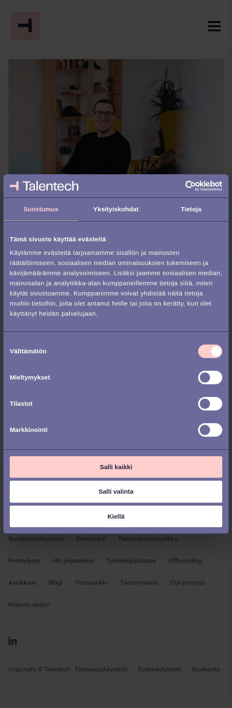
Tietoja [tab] (191, 209)
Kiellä (116, 516)
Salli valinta (116, 491)
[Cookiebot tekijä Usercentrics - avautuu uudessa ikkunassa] (185, 185)
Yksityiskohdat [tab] (115, 209)
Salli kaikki (116, 466)
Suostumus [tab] (40, 209)
